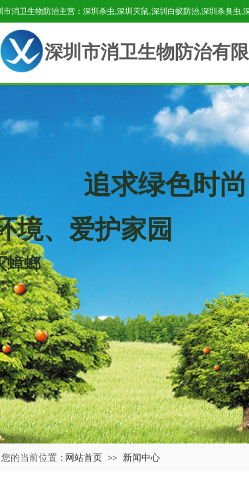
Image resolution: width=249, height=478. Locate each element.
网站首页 (83, 457)
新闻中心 (141, 457)
